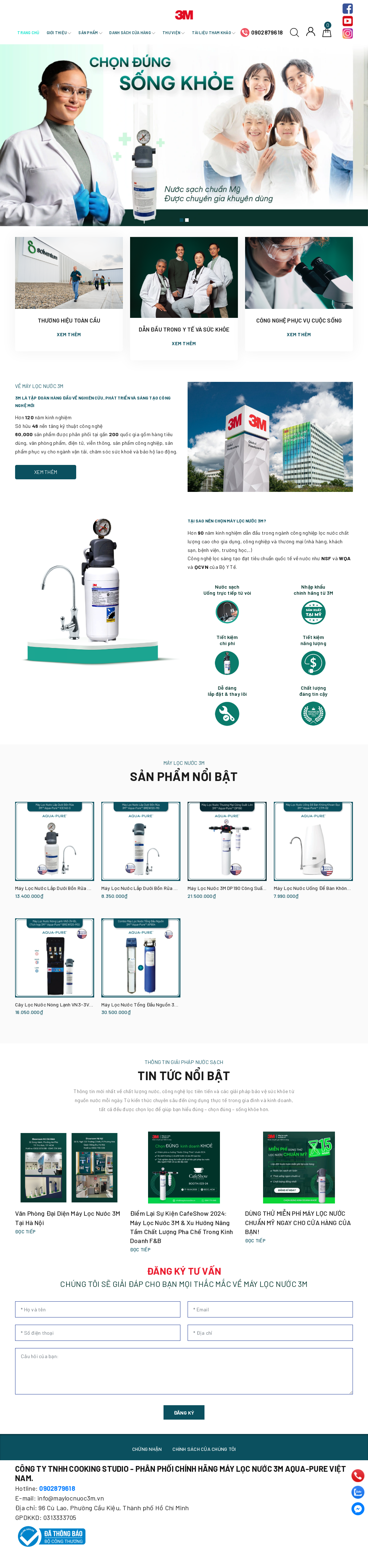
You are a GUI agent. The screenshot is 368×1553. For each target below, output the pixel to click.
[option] (184, 135)
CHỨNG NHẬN (147, 1449)
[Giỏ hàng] (326, 32)
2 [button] (187, 220)
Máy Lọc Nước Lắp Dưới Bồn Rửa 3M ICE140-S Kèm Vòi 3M (78, 888)
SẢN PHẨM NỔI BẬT (184, 776)
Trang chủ (28, 32)
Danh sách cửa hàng (132, 32)
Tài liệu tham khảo (213, 32)
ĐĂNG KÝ (184, 1413)
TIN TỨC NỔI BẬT (184, 1075)
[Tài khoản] (310, 31)
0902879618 (267, 32)
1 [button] (181, 220)
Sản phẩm (90, 32)
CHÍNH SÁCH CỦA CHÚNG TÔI (204, 1449)
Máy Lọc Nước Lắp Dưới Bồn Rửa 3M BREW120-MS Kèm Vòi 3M (169, 888)
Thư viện (173, 32)
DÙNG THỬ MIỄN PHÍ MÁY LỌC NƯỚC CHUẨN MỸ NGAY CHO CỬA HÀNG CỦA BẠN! (298, 1222)
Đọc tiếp (25, 1231)
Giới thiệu (59, 32)
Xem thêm (69, 334)
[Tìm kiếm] (294, 32)
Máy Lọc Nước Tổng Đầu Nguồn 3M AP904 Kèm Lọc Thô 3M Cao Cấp (175, 1004)
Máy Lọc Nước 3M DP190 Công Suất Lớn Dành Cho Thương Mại (255, 888)
